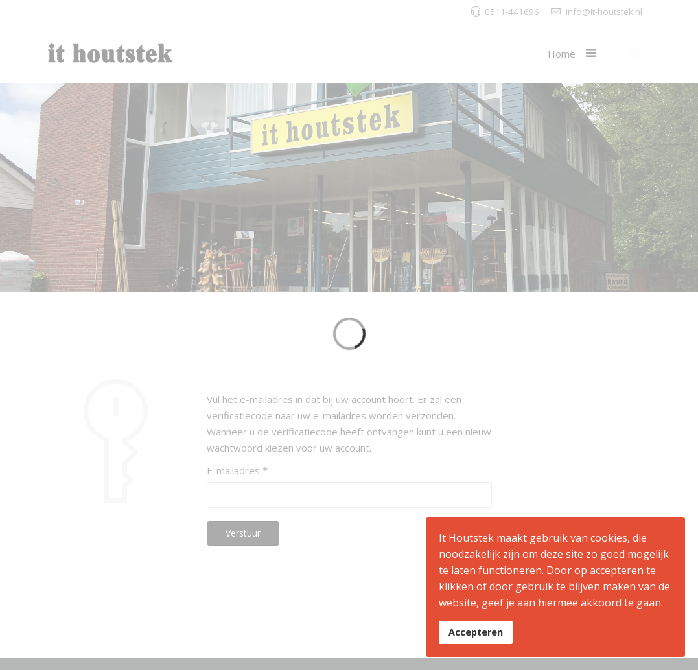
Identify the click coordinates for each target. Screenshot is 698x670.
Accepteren (475, 632)
